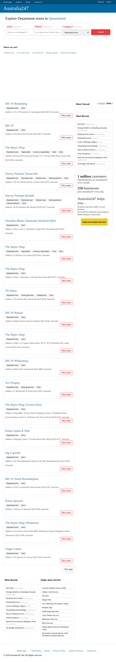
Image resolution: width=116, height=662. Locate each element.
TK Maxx (11, 290)
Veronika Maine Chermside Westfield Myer (30, 220)
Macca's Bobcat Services (91, 150)
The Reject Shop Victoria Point (23, 404)
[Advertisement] (58, 78)
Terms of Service (76, 651)
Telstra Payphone (89, 154)
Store (23, 108)
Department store (12, 108)
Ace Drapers (12, 382)
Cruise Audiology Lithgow (90, 142)
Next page (69, 569)
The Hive (45, 596)
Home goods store (55, 178)
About (28, 2)
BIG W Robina (14, 312)
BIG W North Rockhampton (21, 479)
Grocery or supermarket (41, 152)
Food (54, 152)
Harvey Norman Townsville (21, 173)
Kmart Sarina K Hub (17, 430)
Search (101, 32)
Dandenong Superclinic (50, 611)
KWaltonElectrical (88, 138)
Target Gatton (13, 549)
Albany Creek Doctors (50, 592)
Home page (7, 2)
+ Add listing (35, 651)
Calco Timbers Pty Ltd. (50, 615)
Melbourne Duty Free (50, 619)
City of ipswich (37, 53)
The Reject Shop (15, 147)
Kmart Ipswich (14, 501)
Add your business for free (94, 222)
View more (66, 115)
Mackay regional (52, 53)
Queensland (57, 18)
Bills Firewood (47, 623)
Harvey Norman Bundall (19, 195)
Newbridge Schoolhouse (91, 164)
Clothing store (41, 295)
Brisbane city (9, 53)
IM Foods (86, 124)
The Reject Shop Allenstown (22, 522)
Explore (19, 2)
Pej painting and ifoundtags (92, 146)
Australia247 (16, 8)
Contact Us (38, 2)
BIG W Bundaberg (16, 103)
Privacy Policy (59, 651)
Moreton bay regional (68, 53)
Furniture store (41, 178)
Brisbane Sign (47, 607)
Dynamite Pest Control (91, 134)
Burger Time (46, 600)
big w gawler (13, 452)
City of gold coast (23, 53)
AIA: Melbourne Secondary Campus (55, 604)
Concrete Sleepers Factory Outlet (54, 588)
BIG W (9, 125)
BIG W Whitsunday (16, 360)
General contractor (13, 203)
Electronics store (27, 178)
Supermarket (26, 152)
